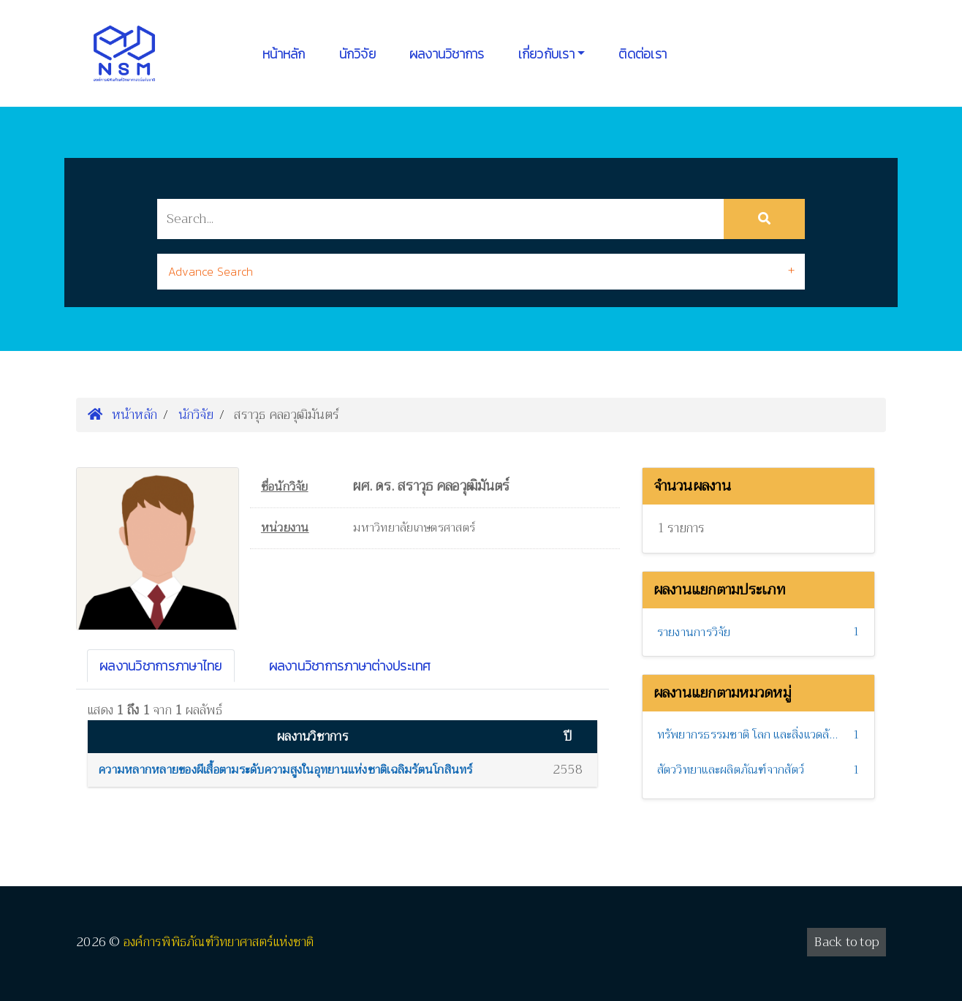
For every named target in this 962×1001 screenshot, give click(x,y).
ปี (568, 736)
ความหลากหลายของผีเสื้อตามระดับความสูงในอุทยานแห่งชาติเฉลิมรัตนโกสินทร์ (286, 770)
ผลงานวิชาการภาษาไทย (160, 666)
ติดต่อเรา (642, 54)
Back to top (846, 942)
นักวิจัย (357, 54)
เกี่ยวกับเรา (546, 54)
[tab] (481, 272)
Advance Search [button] (211, 271)
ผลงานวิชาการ (447, 54)
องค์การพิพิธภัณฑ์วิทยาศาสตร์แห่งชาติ (219, 942)
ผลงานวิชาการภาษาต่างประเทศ (350, 666)
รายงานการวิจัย (694, 632)
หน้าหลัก (284, 54)
